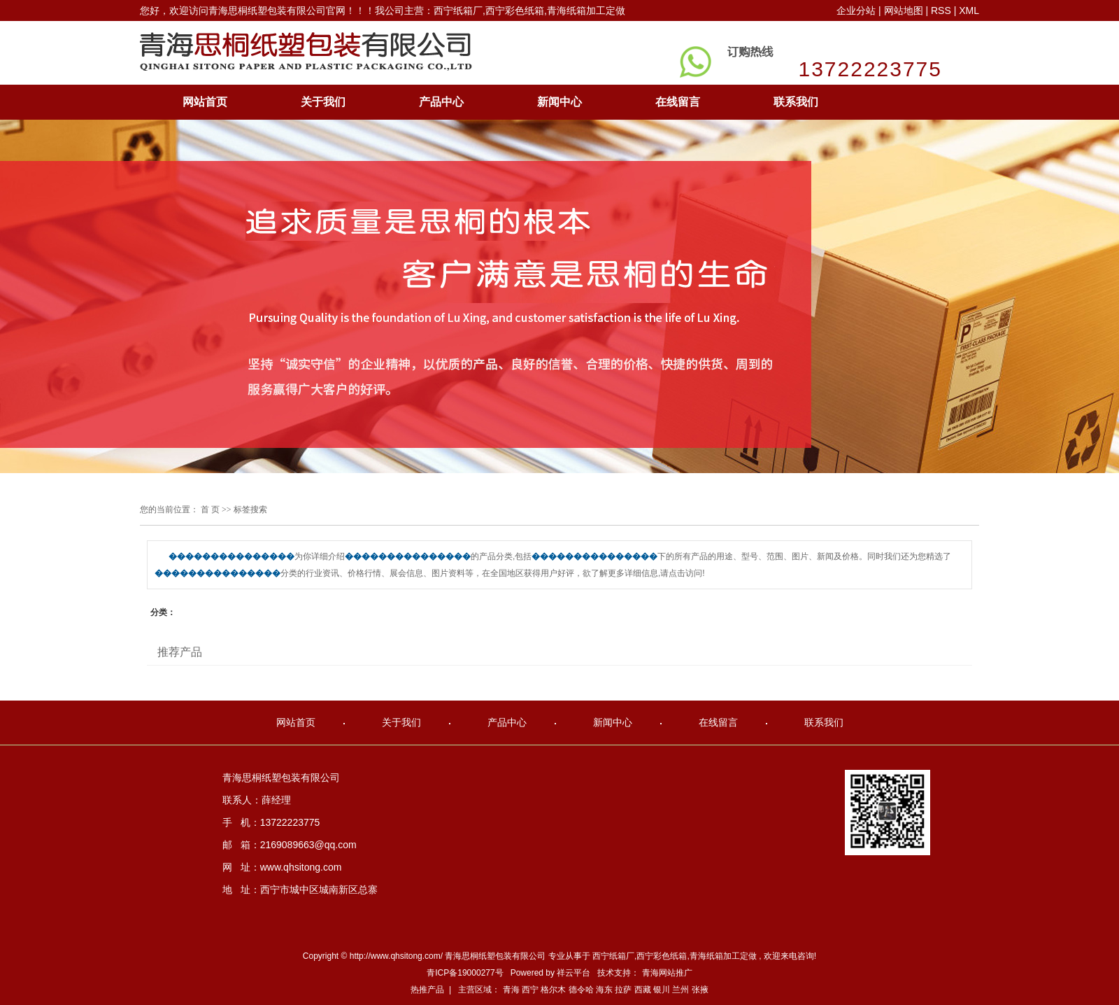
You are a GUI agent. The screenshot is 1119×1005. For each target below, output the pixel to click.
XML (969, 10)
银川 (661, 990)
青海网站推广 (667, 973)
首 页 (210, 509)
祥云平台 (573, 973)
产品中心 (441, 102)
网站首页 (205, 102)
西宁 (530, 990)
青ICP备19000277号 (465, 973)
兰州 (680, 990)
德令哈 (581, 990)
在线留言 (677, 102)
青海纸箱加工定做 (723, 956)
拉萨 (623, 990)
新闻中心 (559, 102)
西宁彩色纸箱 (661, 956)
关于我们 (323, 102)
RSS (941, 10)
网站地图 (905, 10)
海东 (604, 990)
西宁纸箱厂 (613, 956)
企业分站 (856, 10)
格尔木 (553, 990)
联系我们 (796, 102)
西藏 (642, 990)
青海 (511, 990)
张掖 (700, 990)
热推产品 (427, 990)
